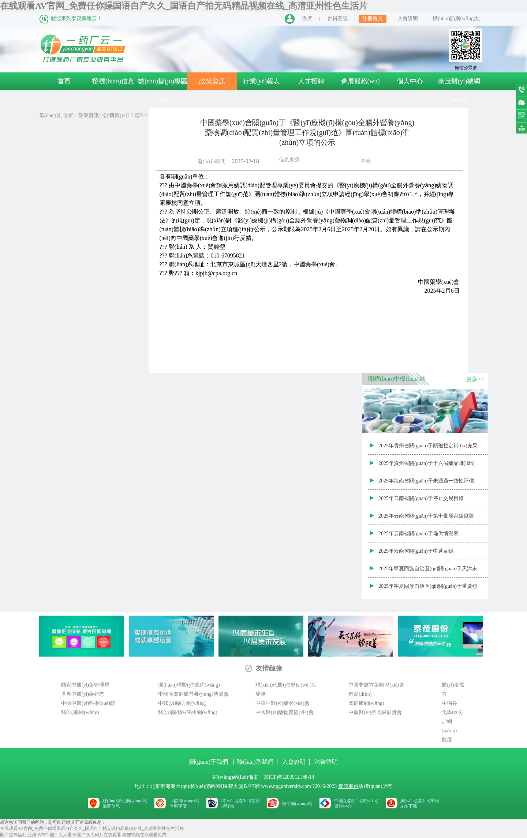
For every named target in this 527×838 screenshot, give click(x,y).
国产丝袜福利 (13, 834)
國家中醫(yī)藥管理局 (85, 685)
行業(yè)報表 (261, 81)
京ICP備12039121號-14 (289, 777)
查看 (365, 161)
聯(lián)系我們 (255, 762)
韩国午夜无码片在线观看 (97, 834)
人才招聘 (311, 81)
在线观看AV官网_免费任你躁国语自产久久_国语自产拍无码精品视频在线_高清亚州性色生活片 (183, 6)
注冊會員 (372, 18)
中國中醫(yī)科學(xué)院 (88, 703)
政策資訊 (212, 81)
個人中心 (410, 81)
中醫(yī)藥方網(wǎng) (182, 703)
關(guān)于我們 (209, 762)
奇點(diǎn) (359, 694)
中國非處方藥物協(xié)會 (376, 685)
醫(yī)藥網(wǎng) (80, 712)
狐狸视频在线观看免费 (144, 834)
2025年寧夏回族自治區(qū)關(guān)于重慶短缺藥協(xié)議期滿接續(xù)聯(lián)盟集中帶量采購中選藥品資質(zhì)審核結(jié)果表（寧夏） (427, 589)
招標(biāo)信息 (113, 81)
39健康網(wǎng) (366, 703)
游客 (307, 18)
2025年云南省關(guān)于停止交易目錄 (421, 498)
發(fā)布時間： (256, 160)
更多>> (475, 379)
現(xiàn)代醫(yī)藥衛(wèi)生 (286, 685)
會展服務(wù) (360, 81)
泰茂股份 (348, 786)
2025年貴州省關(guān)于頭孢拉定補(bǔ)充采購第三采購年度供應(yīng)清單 (428, 449)
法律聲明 (326, 762)
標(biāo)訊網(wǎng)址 (457, 18)
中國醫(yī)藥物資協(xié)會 (284, 712)
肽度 (447, 740)
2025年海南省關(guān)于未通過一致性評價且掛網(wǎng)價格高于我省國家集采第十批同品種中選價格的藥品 (426, 484)
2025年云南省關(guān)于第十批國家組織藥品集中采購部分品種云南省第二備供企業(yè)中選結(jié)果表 (426, 519)
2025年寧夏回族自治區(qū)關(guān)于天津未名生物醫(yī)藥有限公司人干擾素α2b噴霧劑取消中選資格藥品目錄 (427, 572)
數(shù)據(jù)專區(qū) (162, 90)
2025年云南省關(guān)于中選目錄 (415, 551)
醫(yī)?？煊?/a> (125, 115)
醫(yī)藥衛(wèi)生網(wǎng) (187, 712)
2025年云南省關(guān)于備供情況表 (418, 533)
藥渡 (260, 694)
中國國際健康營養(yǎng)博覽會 (193, 694)
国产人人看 (61, 834)
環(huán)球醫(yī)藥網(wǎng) (189, 685)
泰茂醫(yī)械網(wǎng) (459, 90)
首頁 (64, 81)
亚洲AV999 (38, 834)
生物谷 (449, 703)
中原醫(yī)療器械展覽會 (375, 712)
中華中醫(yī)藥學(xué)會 (282, 703)
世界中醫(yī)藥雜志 (82, 694)
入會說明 (407, 18)
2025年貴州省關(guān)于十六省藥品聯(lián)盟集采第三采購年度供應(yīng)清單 (426, 466)
